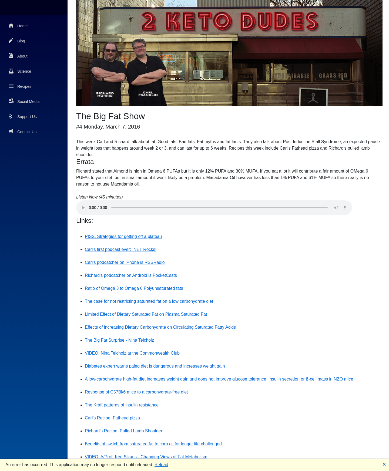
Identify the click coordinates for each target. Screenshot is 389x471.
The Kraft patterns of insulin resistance (122, 405)
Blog (17, 40)
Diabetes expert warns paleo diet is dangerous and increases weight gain (155, 366)
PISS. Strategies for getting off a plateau (123, 236)
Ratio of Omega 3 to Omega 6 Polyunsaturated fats (134, 288)
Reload (161, 464)
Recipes (20, 86)
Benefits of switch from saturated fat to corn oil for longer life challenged (153, 444)
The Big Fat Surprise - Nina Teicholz (119, 340)
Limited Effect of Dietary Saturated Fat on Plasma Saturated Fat (146, 314)
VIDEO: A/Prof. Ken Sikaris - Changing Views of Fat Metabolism (146, 457)
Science (20, 70)
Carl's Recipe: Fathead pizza (112, 418)
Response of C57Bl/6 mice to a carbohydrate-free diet (136, 392)
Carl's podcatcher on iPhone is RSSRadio (125, 262)
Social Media (24, 101)
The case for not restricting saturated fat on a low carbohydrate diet (149, 301)
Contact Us (22, 131)
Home (18, 25)
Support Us (23, 116)
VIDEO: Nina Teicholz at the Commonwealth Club (132, 353)
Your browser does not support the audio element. (214, 207)
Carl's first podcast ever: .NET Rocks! (120, 249)
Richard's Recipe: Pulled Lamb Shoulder (123, 431)
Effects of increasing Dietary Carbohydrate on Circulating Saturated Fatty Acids (160, 327)
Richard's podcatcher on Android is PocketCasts (131, 275)
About (18, 55)
